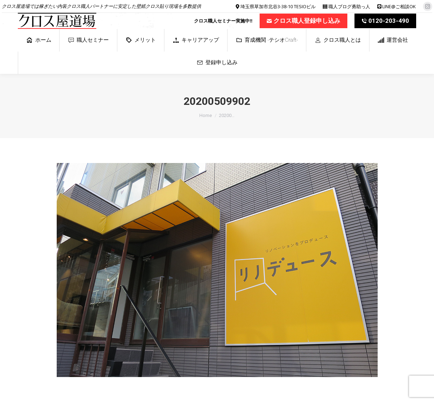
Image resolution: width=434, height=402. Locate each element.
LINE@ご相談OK (399, 6)
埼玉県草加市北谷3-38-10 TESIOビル (278, 6)
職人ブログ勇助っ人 (349, 6)
